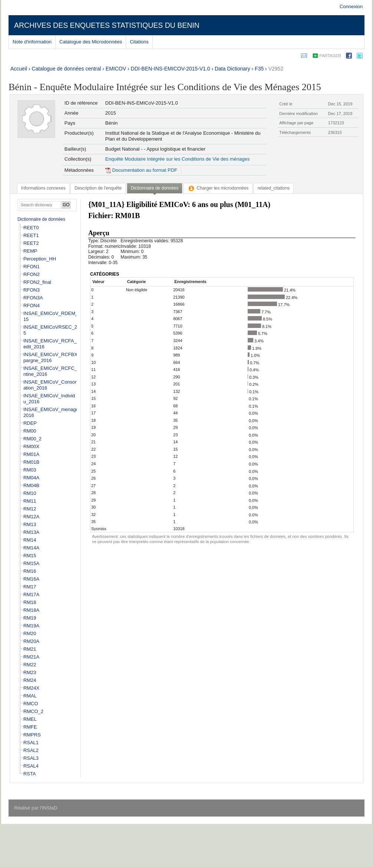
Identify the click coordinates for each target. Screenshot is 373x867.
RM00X (31, 446)
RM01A (31, 454)
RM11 (29, 501)
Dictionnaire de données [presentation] (154, 188)
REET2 (31, 243)
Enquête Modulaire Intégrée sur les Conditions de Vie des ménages (177, 159)
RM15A (31, 563)
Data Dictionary (232, 69)
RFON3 (31, 290)
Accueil (18, 69)
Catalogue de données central (66, 69)
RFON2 (31, 274)
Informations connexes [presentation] (43, 188)
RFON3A (33, 298)
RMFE (30, 727)
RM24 (29, 680)
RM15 (29, 555)
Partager (330, 55)
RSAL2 (31, 750)
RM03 (29, 470)
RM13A (31, 532)
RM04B (31, 485)
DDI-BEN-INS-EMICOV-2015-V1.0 (170, 69)
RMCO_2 (33, 711)
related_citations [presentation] (274, 188)
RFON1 (31, 266)
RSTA (29, 773)
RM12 (29, 509)
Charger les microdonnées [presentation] (218, 188)
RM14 (29, 540)
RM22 (29, 664)
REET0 (31, 227)
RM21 (29, 649)
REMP (30, 251)
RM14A (31, 548)
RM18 (29, 602)
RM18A (31, 610)
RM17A (31, 594)
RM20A (31, 641)
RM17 (29, 587)
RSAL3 (31, 758)
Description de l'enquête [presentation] (98, 188)
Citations (139, 42)
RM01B (31, 462)
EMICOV (116, 69)
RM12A (31, 516)
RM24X (31, 688)
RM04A (31, 477)
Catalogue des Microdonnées (90, 42)
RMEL (30, 719)
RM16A (31, 579)
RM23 (29, 672)
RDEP (30, 423)
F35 (259, 69)
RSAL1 (31, 742)
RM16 (29, 571)
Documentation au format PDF (141, 170)
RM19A (31, 625)
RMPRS (32, 735)
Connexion (351, 6)
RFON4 (31, 305)
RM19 (29, 618)
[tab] (43, 188)
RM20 (29, 633)
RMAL (30, 696)
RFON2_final (37, 282)
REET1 (31, 235)
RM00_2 (32, 438)
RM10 (29, 493)
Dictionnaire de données (41, 219)
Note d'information (32, 42)
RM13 (29, 524)
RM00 (29, 431)
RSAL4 (31, 766)
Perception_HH (39, 259)
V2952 (275, 69)
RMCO (30, 703)
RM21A (31, 657)
